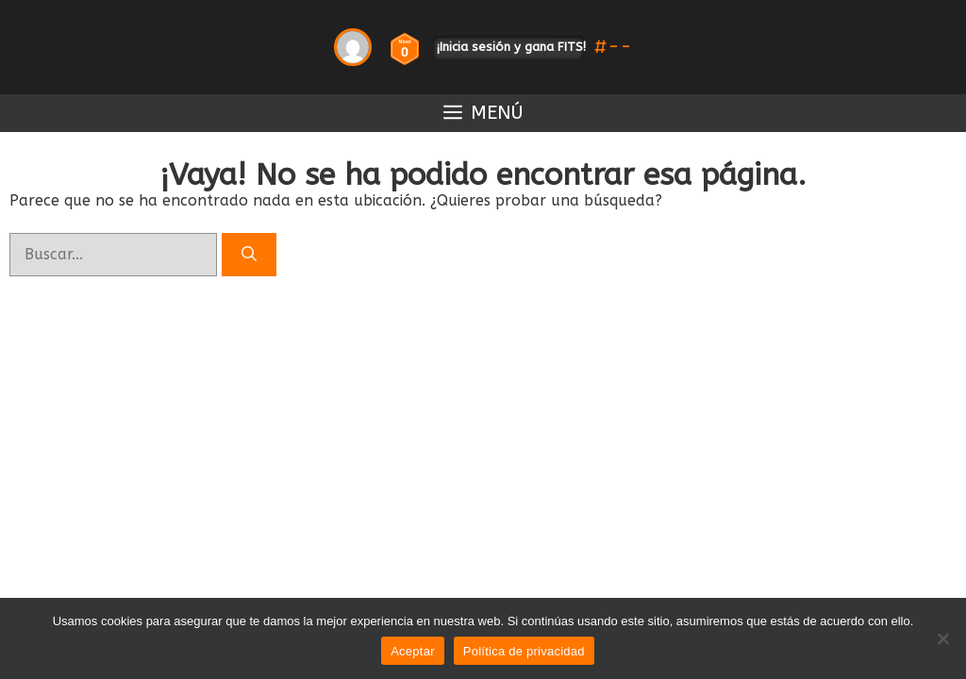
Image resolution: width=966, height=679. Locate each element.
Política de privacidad (524, 651)
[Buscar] (249, 254)
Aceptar (413, 651)
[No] (942, 638)
